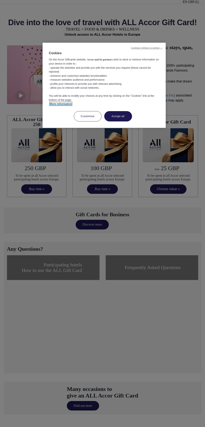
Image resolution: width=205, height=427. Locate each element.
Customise (87, 116)
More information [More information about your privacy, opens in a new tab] (61, 103)
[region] (104, 85)
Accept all (118, 116)
